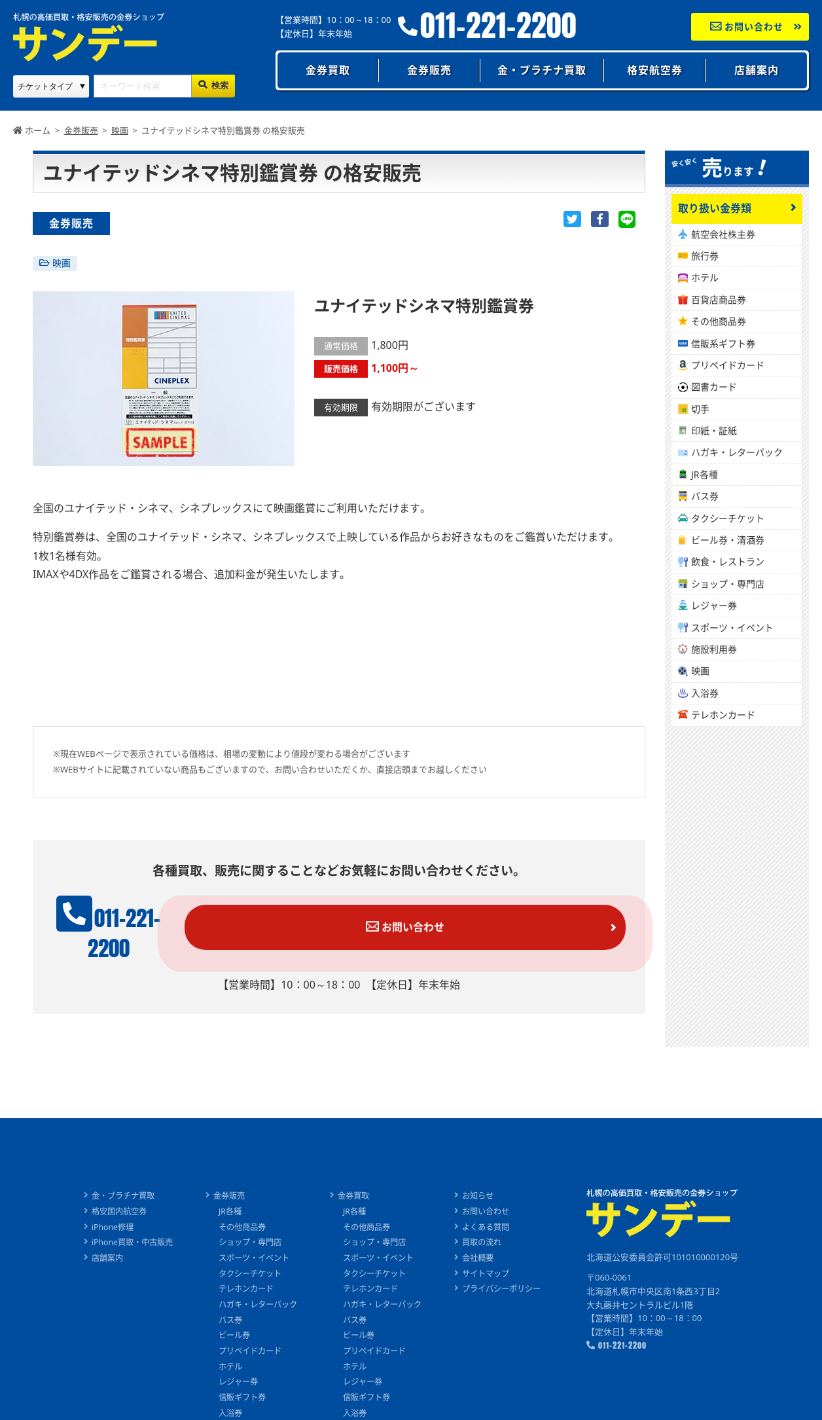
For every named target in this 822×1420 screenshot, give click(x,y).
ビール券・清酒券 (727, 540)
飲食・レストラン (727, 561)
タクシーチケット (727, 518)
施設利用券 (714, 649)
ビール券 (229, 1316)
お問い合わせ (747, 26)
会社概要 (486, 1239)
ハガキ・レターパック (737, 452)
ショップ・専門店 (727, 583)
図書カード (714, 386)
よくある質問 (494, 1208)
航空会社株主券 (723, 234)
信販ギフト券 (237, 1379)
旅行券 (705, 255)
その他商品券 (718, 321)
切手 (700, 409)
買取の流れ (490, 1223)
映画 (61, 263)
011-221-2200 (498, 26)
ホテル (705, 277)
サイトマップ (494, 1254)
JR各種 (704, 474)
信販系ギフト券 (723, 343)
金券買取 (328, 70)
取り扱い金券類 (714, 208)
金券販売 (429, 70)
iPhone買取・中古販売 (122, 1223)
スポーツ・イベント (732, 627)
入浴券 (705, 693)
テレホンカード (723, 714)
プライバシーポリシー (511, 1270)
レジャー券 (714, 605)
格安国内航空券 (108, 1192)
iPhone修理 (101, 1208)
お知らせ (486, 1176)
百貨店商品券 (718, 299)
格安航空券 (655, 70)
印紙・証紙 (714, 430)
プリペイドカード (727, 365)
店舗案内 (756, 70)
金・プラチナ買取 (541, 70)
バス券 (705, 496)
